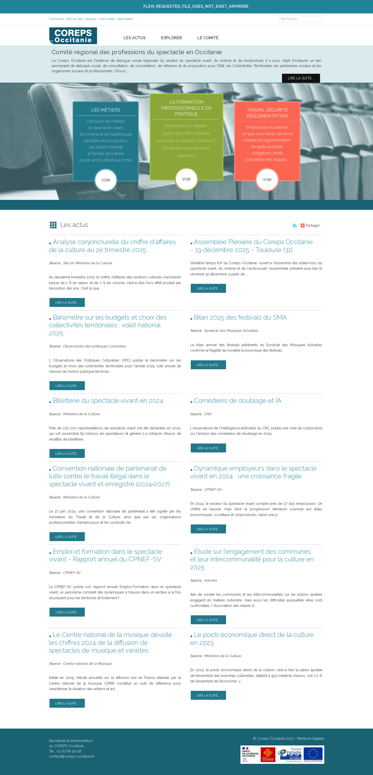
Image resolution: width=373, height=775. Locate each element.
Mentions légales (310, 739)
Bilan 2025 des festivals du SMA (240, 318)
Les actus (135, 36)
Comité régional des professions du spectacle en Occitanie (137, 50)
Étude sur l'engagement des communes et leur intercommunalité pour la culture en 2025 (252, 560)
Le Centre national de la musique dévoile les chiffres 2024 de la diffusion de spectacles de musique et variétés (110, 643)
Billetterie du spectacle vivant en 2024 (108, 402)
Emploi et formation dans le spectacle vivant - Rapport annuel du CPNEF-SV (105, 556)
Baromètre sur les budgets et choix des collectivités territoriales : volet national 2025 (108, 326)
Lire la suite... (67, 304)
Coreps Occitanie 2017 (275, 739)
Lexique (90, 19)
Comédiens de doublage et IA (237, 402)
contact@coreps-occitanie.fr (71, 757)
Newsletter (124, 19)
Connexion (56, 19)
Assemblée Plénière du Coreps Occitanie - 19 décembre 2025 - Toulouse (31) (251, 247)
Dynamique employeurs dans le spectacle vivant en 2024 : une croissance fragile (253, 473)
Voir (106, 180)
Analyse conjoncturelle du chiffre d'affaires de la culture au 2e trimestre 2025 (112, 247)
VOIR (186, 179)
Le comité (208, 36)
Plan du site (74, 19)
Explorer (171, 36)
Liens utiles (106, 19)
